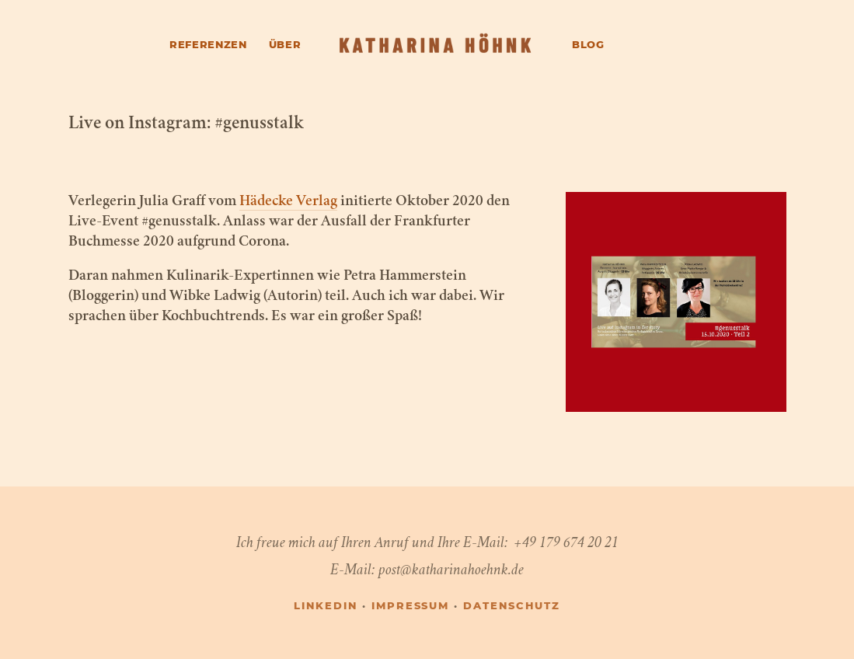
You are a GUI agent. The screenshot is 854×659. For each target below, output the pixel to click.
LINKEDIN (325, 606)
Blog (588, 45)
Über (285, 45)
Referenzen (208, 45)
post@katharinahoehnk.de (451, 569)
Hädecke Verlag (288, 202)
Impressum (410, 606)
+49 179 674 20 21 (566, 542)
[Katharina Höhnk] (436, 45)
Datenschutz (511, 606)
